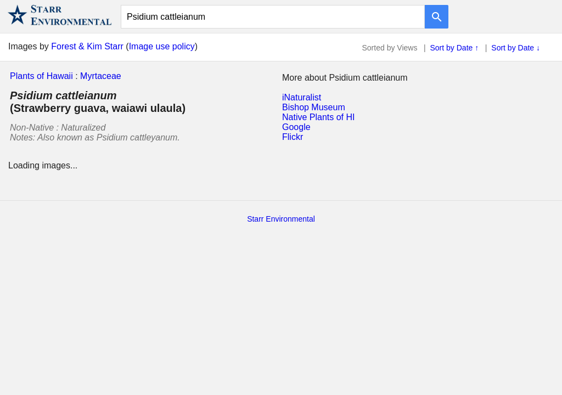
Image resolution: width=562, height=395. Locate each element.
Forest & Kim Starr (87, 46)
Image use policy (162, 46)
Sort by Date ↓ (515, 47)
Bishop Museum (313, 107)
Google (296, 127)
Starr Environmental (281, 219)
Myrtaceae (100, 76)
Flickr (292, 137)
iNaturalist (301, 97)
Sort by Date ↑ (454, 47)
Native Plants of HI (318, 117)
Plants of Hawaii (41, 76)
